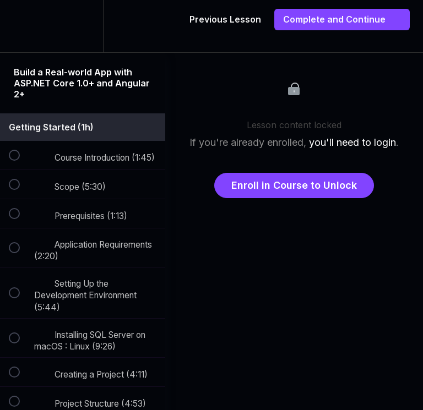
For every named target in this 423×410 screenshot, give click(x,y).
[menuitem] (82, 26)
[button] (20, 26)
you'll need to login (352, 142)
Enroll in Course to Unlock (294, 185)
